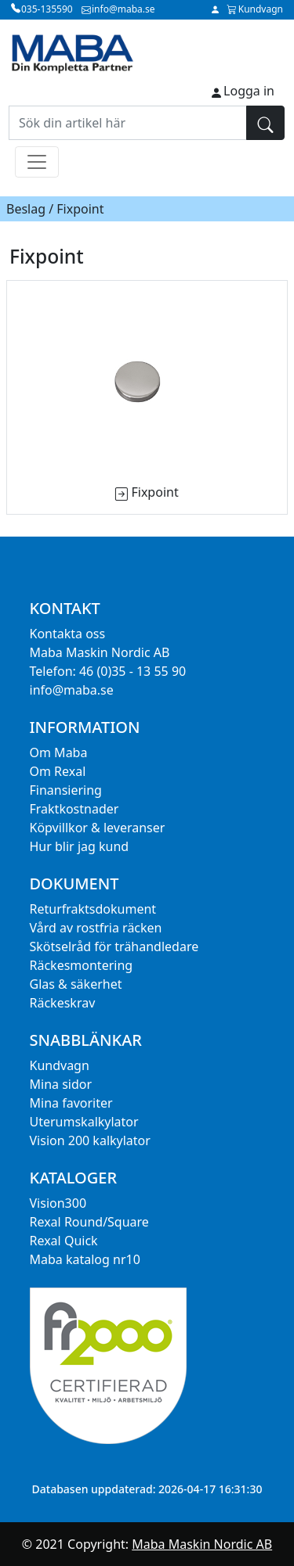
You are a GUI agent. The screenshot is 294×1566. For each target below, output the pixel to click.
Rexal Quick (64, 1240)
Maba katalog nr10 (85, 1259)
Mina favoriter (71, 1103)
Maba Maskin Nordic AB (202, 1544)
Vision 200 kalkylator (90, 1140)
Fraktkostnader (74, 808)
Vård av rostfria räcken (96, 927)
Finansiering (66, 790)
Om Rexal (58, 771)
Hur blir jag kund (79, 846)
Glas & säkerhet (76, 984)
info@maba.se (72, 690)
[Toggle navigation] (37, 162)
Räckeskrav (63, 1002)
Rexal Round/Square (89, 1221)
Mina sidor (61, 1084)
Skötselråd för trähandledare (114, 946)
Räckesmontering (81, 965)
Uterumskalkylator (84, 1121)
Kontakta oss (68, 633)
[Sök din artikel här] (128, 123)
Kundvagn (59, 1065)
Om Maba (59, 752)
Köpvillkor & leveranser (97, 827)
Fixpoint (154, 492)
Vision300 (58, 1203)
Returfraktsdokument (93, 909)
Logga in (248, 90)
